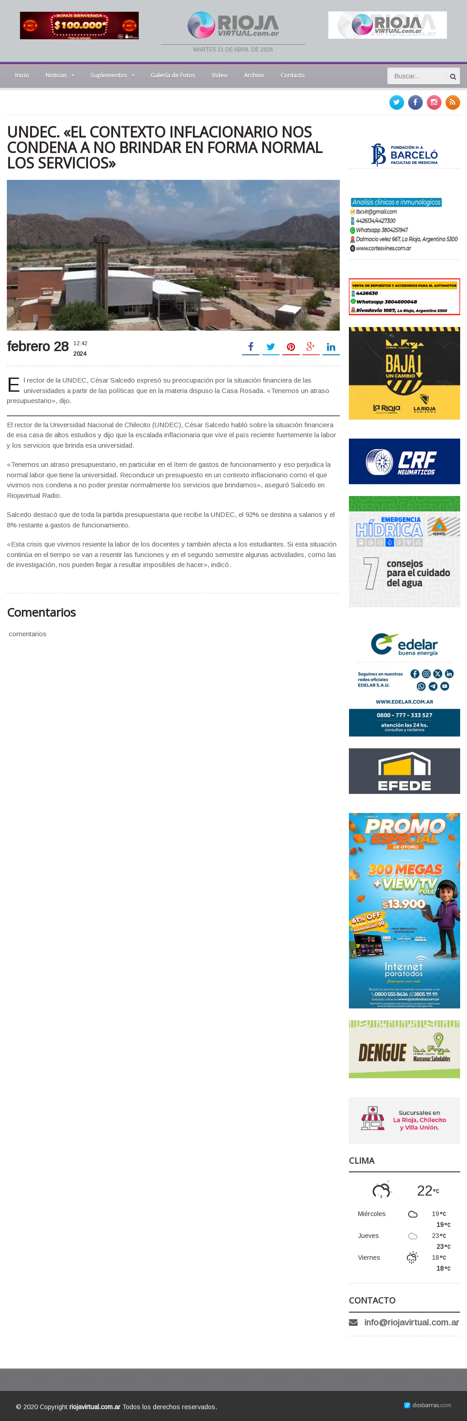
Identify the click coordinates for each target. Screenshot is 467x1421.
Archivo (254, 75)
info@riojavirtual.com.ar (411, 1322)
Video (220, 75)
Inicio (22, 75)
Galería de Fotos (172, 75)
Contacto (292, 75)
